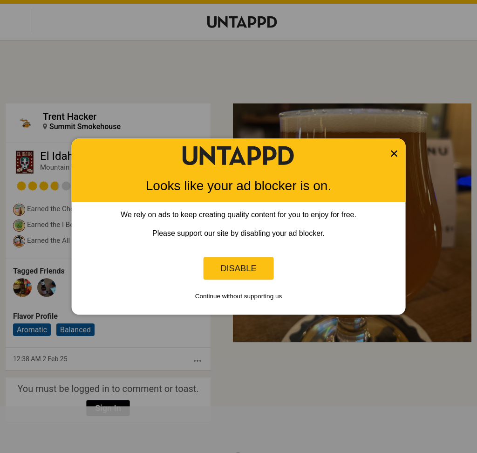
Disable (238, 268)
